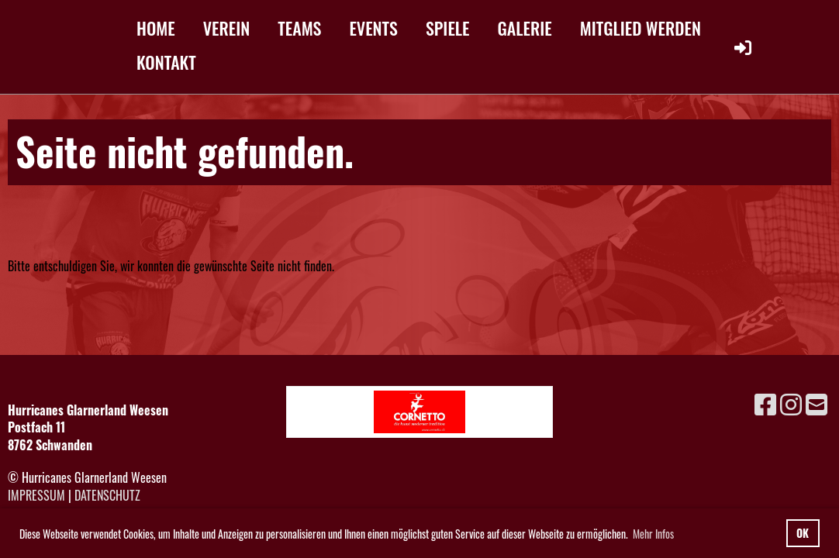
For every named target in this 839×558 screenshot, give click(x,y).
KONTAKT (166, 62)
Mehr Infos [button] (653, 533)
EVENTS (373, 28)
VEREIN (226, 28)
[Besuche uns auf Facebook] (765, 402)
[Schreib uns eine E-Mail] (816, 402)
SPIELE (448, 28)
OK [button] (802, 533)
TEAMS (299, 28)
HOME (155, 28)
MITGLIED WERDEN (640, 28)
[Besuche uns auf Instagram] (791, 402)
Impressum (36, 495)
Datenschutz (107, 495)
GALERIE (525, 28)
